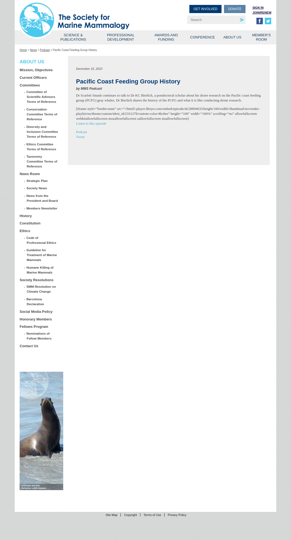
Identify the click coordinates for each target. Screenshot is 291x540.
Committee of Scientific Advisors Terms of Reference (41, 96)
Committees (30, 85)
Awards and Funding (166, 37)
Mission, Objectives (36, 70)
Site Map (111, 515)
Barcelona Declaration (35, 301)
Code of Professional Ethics (41, 240)
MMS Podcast (91, 89)
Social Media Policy (36, 312)
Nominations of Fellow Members (39, 336)
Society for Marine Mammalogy (83, 13)
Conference (202, 37)
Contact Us (29, 346)
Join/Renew (261, 12)
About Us (232, 37)
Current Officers (33, 78)
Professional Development (120, 37)
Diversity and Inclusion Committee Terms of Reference (42, 131)
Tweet (80, 137)
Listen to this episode (91, 123)
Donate (234, 9)
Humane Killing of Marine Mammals (40, 270)
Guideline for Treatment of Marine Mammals (42, 255)
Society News (37, 188)
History (26, 216)
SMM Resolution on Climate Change (41, 289)
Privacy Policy (177, 515)
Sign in (257, 7)
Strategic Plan (37, 180)
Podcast (45, 50)
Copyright (130, 515)
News (33, 50)
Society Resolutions (36, 280)
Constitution (30, 223)
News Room (30, 174)
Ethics (25, 231)
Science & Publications (73, 37)
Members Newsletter (42, 208)
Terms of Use (152, 515)
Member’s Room (261, 37)
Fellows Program (34, 327)
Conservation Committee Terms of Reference (42, 114)
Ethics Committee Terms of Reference (41, 146)
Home (23, 50)
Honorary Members (36, 319)
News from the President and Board (42, 198)
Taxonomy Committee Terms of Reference (42, 161)
